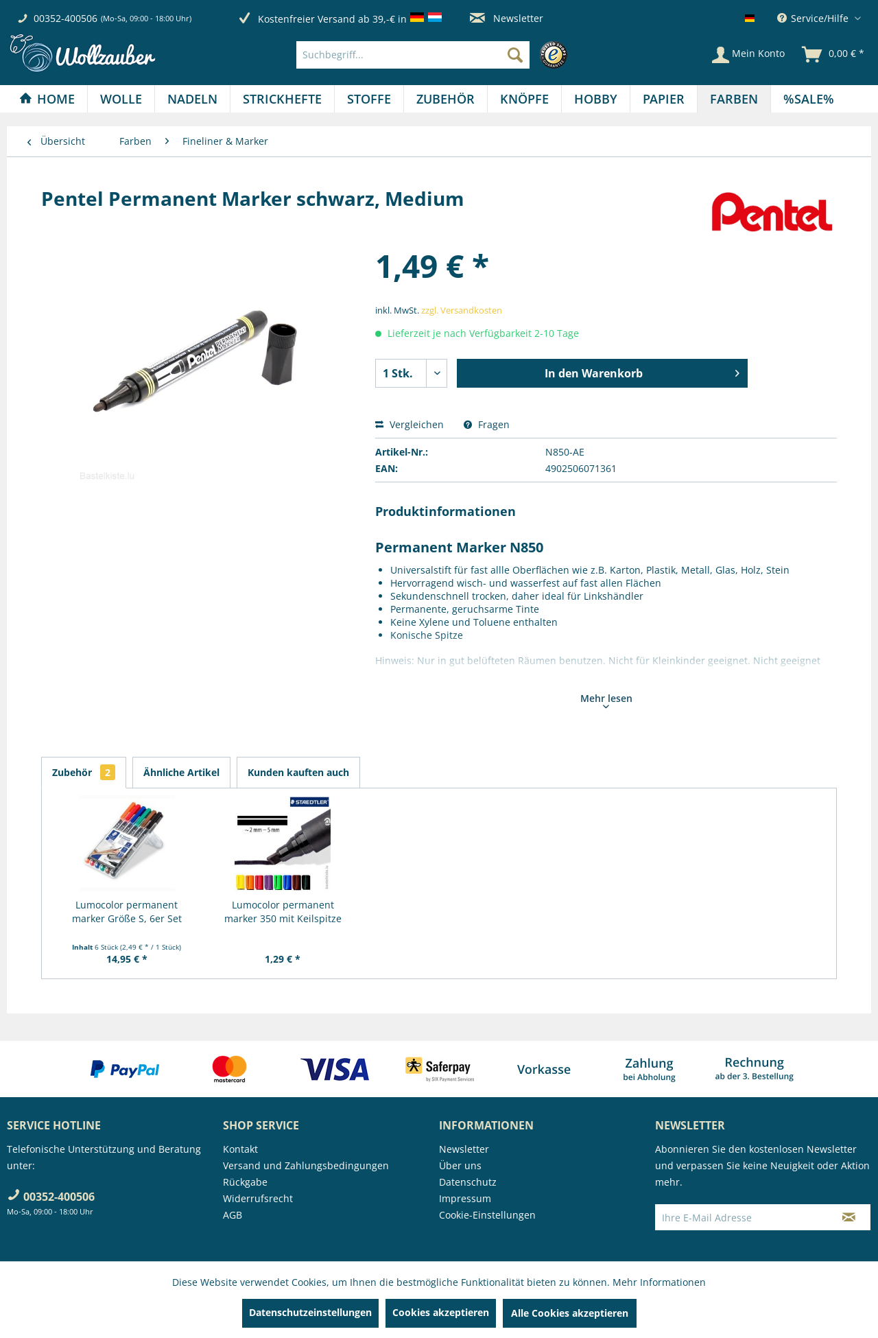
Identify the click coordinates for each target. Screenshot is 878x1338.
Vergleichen (409, 424)
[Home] (47, 99)
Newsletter (506, 18)
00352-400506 (65, 18)
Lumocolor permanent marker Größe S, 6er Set (127, 911)
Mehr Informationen (659, 1282)
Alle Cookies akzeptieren (569, 1312)
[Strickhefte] (282, 99)
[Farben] (734, 99)
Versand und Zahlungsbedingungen (306, 1165)
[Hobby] (596, 99)
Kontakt (240, 1148)
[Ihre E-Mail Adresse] (741, 1217)
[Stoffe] (369, 99)
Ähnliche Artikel (181, 772)
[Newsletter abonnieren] (848, 1217)
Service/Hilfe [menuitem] (814, 18)
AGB (232, 1214)
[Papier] (663, 99)
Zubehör (83, 772)
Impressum (465, 1198)
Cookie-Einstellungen (487, 1214)
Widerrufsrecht (258, 1198)
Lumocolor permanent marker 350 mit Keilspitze (283, 911)
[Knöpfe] (524, 99)
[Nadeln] (192, 99)
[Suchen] (515, 55)
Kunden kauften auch (298, 772)
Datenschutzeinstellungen (310, 1312)
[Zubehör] (445, 99)
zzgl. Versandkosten (461, 310)
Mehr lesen (606, 700)
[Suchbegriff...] (413, 55)
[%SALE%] (808, 99)
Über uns (460, 1165)
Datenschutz (468, 1181)
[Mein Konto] (748, 54)
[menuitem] (435, 55)
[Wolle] (121, 99)
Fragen (487, 424)
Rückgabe (245, 1181)
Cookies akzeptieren (440, 1312)
